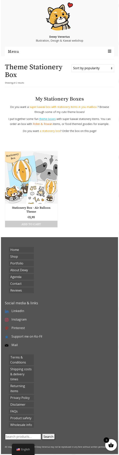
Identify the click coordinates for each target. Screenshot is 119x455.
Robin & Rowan (42, 124)
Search (48, 436)
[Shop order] (92, 68)
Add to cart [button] (31, 224)
